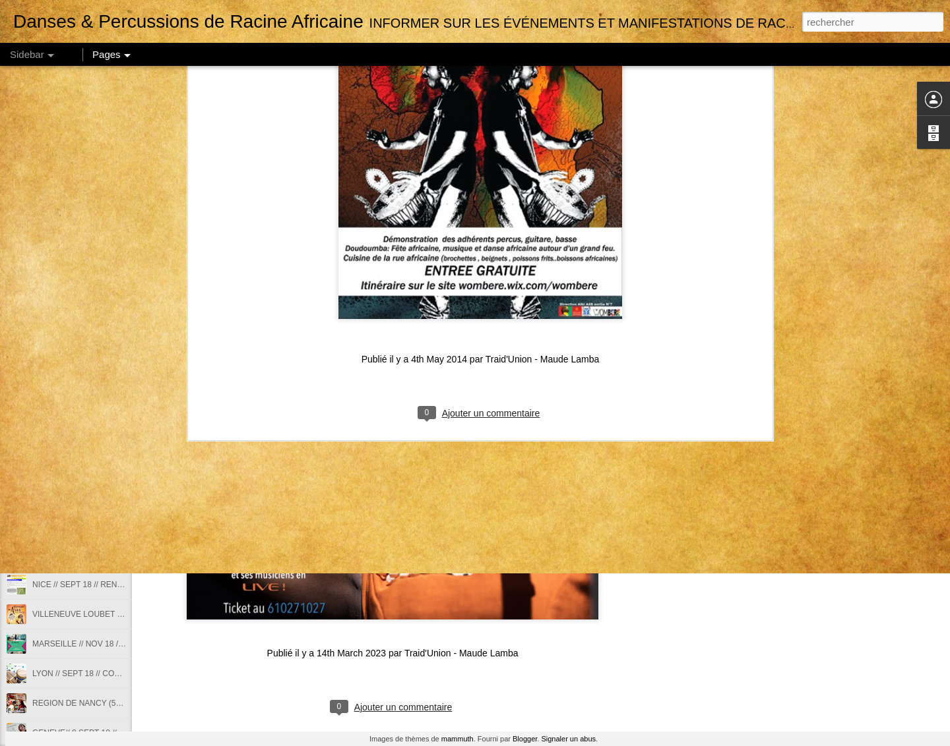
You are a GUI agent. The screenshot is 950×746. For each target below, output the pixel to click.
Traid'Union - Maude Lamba (543, 159)
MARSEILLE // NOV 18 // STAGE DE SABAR (111, 643)
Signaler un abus (568, 739)
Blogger (525, 739)
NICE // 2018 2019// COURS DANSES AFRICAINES (124, 555)
